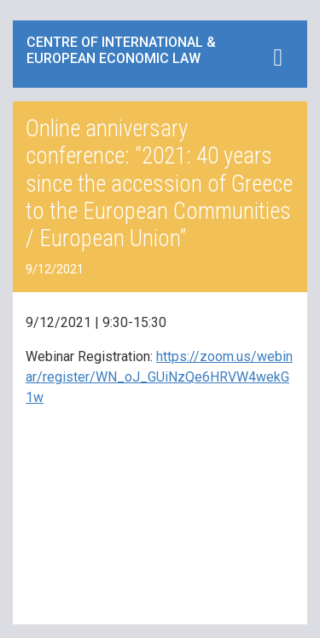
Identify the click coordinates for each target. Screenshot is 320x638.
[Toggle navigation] (278, 57)
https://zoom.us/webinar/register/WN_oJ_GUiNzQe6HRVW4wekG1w (159, 376)
